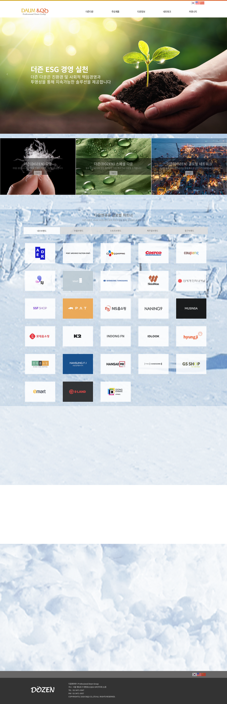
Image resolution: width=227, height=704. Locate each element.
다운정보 (141, 11)
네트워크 (167, 11)
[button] (8, 75)
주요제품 (115, 11)
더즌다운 (89, 11)
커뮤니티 (193, 11)
